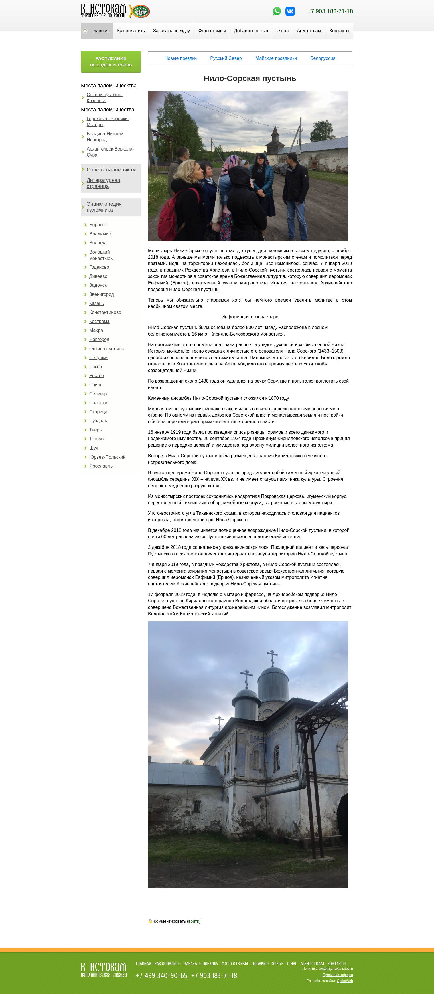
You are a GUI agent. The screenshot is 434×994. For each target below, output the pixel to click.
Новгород (99, 339)
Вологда (98, 242)
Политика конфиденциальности (327, 969)
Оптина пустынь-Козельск (105, 97)
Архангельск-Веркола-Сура (110, 152)
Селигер (98, 393)
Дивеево (98, 276)
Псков (95, 366)
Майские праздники (276, 58)
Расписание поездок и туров (111, 61)
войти (193, 921)
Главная (100, 30)
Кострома (99, 321)
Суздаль (98, 420)
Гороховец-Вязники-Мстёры (108, 121)
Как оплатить (131, 30)
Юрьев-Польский (107, 457)
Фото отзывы (212, 30)
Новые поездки (181, 58)
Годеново (99, 267)
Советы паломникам (111, 170)
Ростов (96, 375)
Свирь (95, 384)
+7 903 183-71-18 (330, 11)
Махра (96, 330)
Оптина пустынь (106, 348)
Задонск (98, 285)
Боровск (98, 224)
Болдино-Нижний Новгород (105, 136)
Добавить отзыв (251, 30)
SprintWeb (345, 981)
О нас (282, 30)
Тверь (95, 429)
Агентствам (309, 30)
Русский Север (226, 58)
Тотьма (96, 438)
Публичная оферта (338, 975)
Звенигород (101, 294)
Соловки (98, 402)
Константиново (105, 312)
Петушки (98, 357)
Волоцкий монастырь (101, 255)
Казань (96, 303)
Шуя (93, 447)
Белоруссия (322, 58)
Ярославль (101, 466)
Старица (98, 411)
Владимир (100, 233)
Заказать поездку (171, 30)
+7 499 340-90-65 (161, 975)
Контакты (339, 30)
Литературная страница (103, 183)
